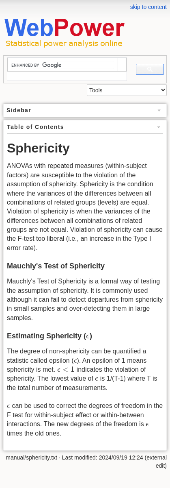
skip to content (148, 7)
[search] (62, 65)
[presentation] (88, 336)
